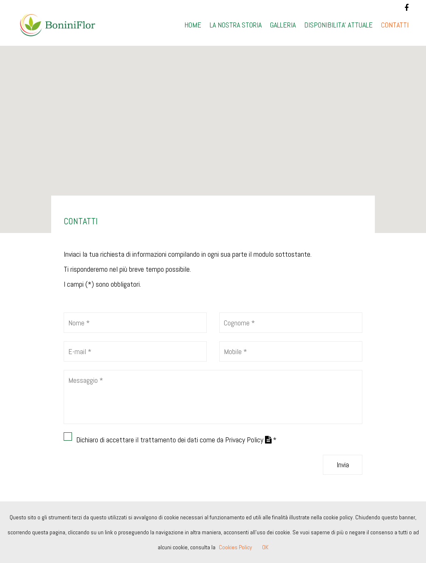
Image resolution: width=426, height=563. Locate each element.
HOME (192, 25)
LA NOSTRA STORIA (236, 25)
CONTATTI (395, 25)
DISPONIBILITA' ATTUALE (338, 25)
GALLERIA (283, 25)
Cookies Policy (235, 547)
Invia (343, 464)
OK (265, 547)
